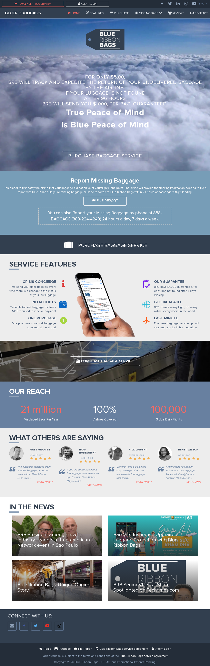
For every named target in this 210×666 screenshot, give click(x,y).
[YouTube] (194, 3)
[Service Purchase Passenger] (119, 13)
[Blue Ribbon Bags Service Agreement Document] (121, 649)
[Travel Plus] (80, 485)
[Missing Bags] (148, 13)
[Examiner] (130, 482)
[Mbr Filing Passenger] (83, 649)
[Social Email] (12, 626)
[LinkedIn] (178, 3)
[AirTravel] (179, 482)
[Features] (95, 13)
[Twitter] (170, 3)
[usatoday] (31, 482)
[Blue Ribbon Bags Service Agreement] (144, 656)
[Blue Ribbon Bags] (74, 13)
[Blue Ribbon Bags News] (57, 536)
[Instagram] (186, 3)
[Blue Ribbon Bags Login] (161, 649)
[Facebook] (161, 3)
